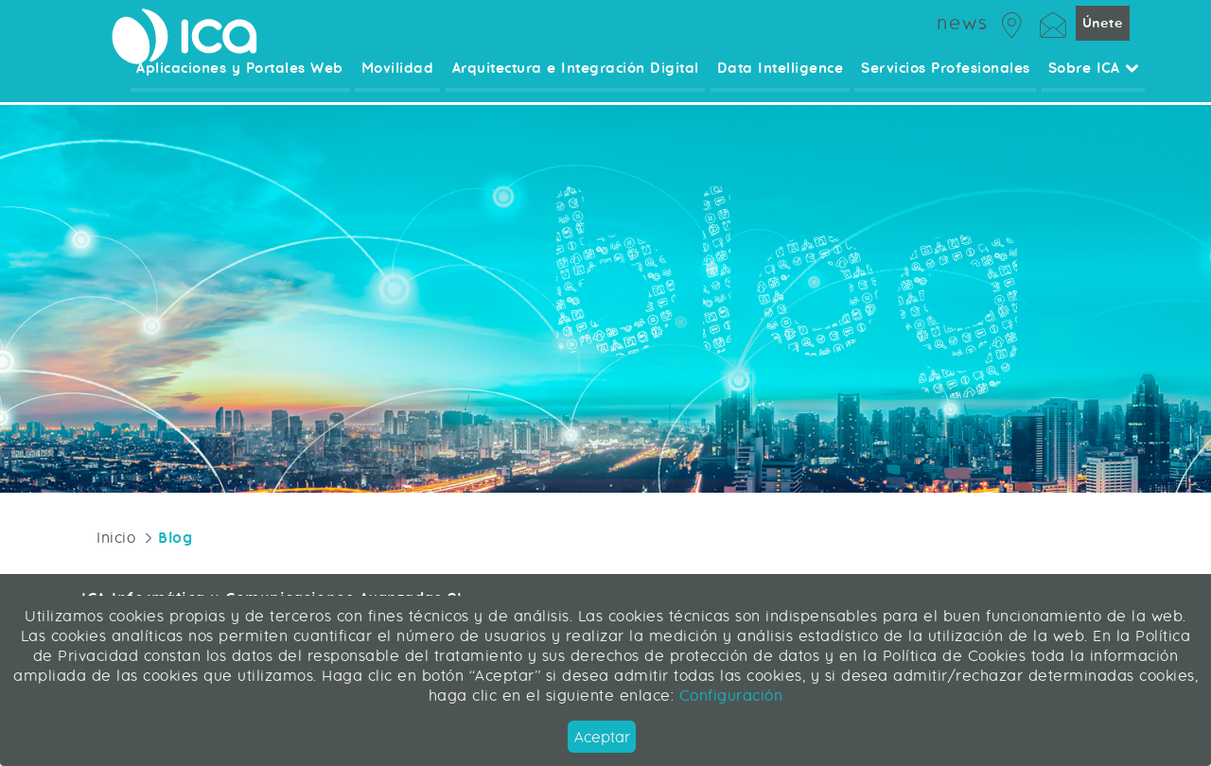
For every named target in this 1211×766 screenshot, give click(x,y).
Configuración (728, 695)
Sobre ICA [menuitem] (1093, 80)
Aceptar (602, 737)
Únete (1102, 33)
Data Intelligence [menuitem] (783, 80)
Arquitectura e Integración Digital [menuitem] (580, 80)
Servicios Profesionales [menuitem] (947, 80)
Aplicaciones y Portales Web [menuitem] (248, 80)
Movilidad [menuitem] (404, 80)
